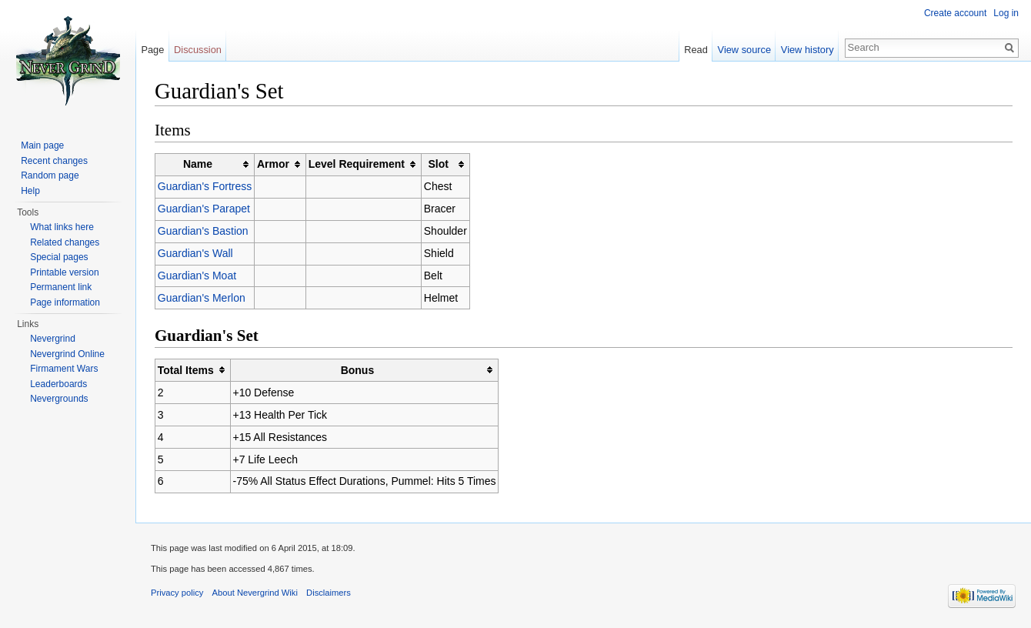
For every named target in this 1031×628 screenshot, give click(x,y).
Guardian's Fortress (205, 186)
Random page (49, 175)
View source (744, 49)
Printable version (64, 272)
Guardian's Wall (195, 253)
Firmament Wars (64, 368)
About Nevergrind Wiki (255, 592)
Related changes (64, 242)
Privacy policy (177, 592)
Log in (1006, 13)
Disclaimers (328, 592)
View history (807, 49)
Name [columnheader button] (197, 164)
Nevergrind (52, 338)
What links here (62, 227)
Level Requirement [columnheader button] (357, 164)
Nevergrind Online (67, 354)
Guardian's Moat (197, 275)
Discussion (198, 49)
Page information (65, 302)
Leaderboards (58, 384)
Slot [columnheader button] (438, 164)
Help (30, 190)
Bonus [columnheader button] (358, 370)
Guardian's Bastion (203, 231)
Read (696, 49)
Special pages (59, 257)
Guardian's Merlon (201, 298)
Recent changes (54, 160)
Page (152, 49)
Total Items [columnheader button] (186, 370)
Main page (42, 145)
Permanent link (61, 287)
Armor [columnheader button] (273, 164)
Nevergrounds (59, 398)
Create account (955, 13)
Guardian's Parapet (204, 208)
